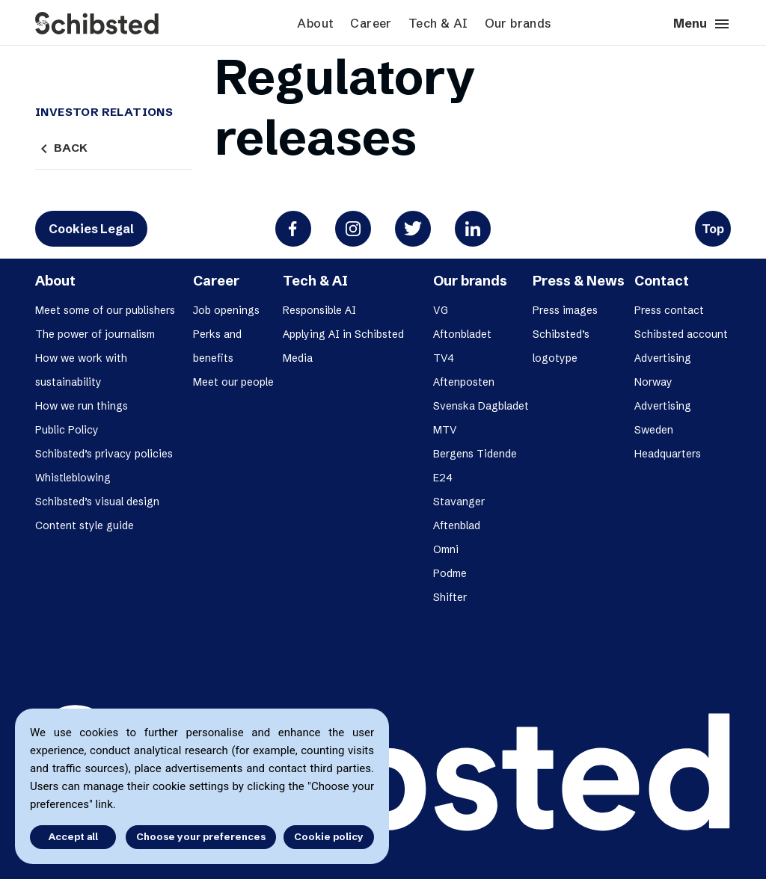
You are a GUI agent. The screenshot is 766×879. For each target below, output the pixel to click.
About (315, 23)
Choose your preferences (201, 836)
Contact (661, 280)
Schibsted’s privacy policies (104, 453)
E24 (443, 477)
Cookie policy (329, 836)
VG (440, 310)
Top (713, 228)
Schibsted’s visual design (97, 501)
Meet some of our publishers (105, 310)
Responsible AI (319, 310)
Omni (446, 549)
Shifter (450, 597)
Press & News (579, 280)
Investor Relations (104, 112)
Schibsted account (681, 334)
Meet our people (233, 382)
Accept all (73, 836)
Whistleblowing (73, 477)
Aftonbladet (462, 334)
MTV (445, 430)
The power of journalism (95, 334)
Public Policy (67, 430)
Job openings (226, 310)
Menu (702, 24)
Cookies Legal (91, 228)
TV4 (443, 358)
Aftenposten (463, 382)
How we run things (81, 406)
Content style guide (84, 525)
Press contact (669, 310)
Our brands (518, 23)
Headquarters (667, 453)
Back (61, 148)
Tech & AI (438, 23)
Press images (565, 310)
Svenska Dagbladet (481, 406)
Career (370, 23)
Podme (450, 573)
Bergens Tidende (475, 453)
